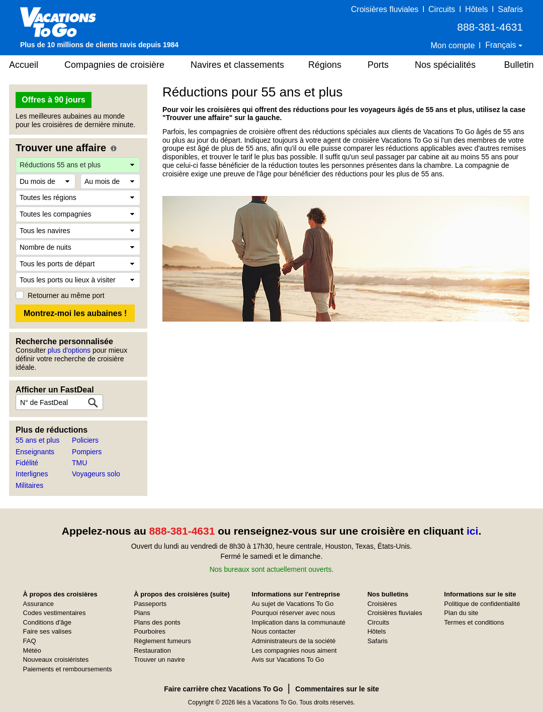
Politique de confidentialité (482, 603)
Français (501, 45)
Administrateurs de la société (294, 641)
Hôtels (476, 9)
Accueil (23, 65)
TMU (79, 463)
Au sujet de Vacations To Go (293, 603)
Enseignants (35, 452)
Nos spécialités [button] (445, 65)
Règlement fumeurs (162, 641)
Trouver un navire (159, 659)
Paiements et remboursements (67, 669)
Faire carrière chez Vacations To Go (223, 689)
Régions (324, 65)
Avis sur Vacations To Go (288, 659)
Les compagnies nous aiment (294, 650)
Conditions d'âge (47, 622)
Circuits (441, 9)
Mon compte (452, 45)
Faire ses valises (47, 631)
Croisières (382, 603)
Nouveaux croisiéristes (56, 659)
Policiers (85, 440)
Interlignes (32, 474)
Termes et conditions (474, 622)
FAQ (29, 641)
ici (472, 531)
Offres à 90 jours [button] (53, 99)
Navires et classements (237, 65)
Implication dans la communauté (298, 622)
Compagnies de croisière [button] (114, 65)
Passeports (150, 603)
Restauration (152, 650)
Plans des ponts (157, 622)
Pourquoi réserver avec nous (293, 613)
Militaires (29, 485)
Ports (378, 65)
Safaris (510, 9)
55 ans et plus (37, 440)
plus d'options (69, 350)
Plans (142, 613)
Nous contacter (274, 631)
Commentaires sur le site (337, 689)
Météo (32, 650)
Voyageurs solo (96, 474)
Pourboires (149, 631)
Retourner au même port (66, 295)
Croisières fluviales (384, 9)
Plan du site (461, 613)
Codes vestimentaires (54, 613)
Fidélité (27, 463)
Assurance (38, 603)
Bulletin (518, 65)
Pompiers (87, 452)
